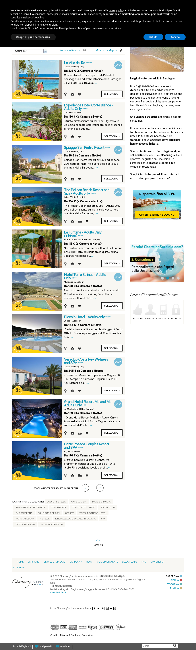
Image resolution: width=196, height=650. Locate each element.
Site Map (18, 568)
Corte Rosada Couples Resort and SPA (86, 446)
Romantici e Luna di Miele (31, 507)
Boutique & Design (49, 513)
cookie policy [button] (36, 17)
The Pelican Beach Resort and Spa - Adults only (86, 192)
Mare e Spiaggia (101, 502)
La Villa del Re (75, 63)
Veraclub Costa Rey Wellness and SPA (86, 362)
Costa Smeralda (25, 524)
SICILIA (176, 580)
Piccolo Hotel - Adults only (84, 317)
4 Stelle (45, 519)
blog (89, 562)
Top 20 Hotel (59, 507)
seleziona (112, 94)
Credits (54, 635)
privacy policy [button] (116, 10)
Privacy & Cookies (70, 635)
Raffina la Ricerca (70, 50)
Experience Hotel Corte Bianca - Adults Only (88, 107)
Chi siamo (34, 562)
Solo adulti (108, 507)
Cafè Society (79, 502)
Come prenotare (107, 562)
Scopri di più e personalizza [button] (33, 37)
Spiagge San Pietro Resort (84, 148)
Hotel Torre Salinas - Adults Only (85, 277)
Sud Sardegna (24, 513)
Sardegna (76, 562)
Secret (69, 513)
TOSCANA (174, 584)
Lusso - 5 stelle (56, 502)
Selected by (129, 562)
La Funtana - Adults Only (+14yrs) (82, 234)
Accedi (16, 646)
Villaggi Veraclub (52, 524)
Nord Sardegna (25, 519)
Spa (103, 519)
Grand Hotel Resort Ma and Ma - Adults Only (88, 404)
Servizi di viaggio (54, 562)
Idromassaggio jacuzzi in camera (75, 519)
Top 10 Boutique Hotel (92, 513)
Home (20, 562)
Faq (143, 562)
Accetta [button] (175, 37)
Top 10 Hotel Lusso (83, 507)
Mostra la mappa (106, 50)
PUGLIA (176, 588)
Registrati (25, 646)
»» (96, 83)
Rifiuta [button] (153, 37)
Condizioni (87, 635)
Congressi (157, 562)
